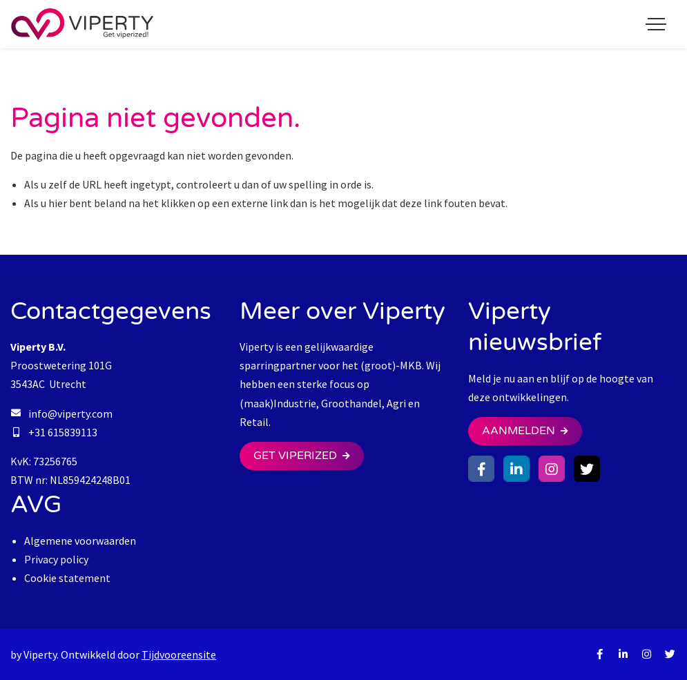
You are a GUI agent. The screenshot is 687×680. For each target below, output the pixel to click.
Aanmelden (518, 431)
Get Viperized (295, 456)
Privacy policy (56, 559)
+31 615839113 (62, 432)
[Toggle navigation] (656, 24)
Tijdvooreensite (179, 654)
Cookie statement (67, 578)
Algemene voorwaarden (80, 540)
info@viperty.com (70, 413)
